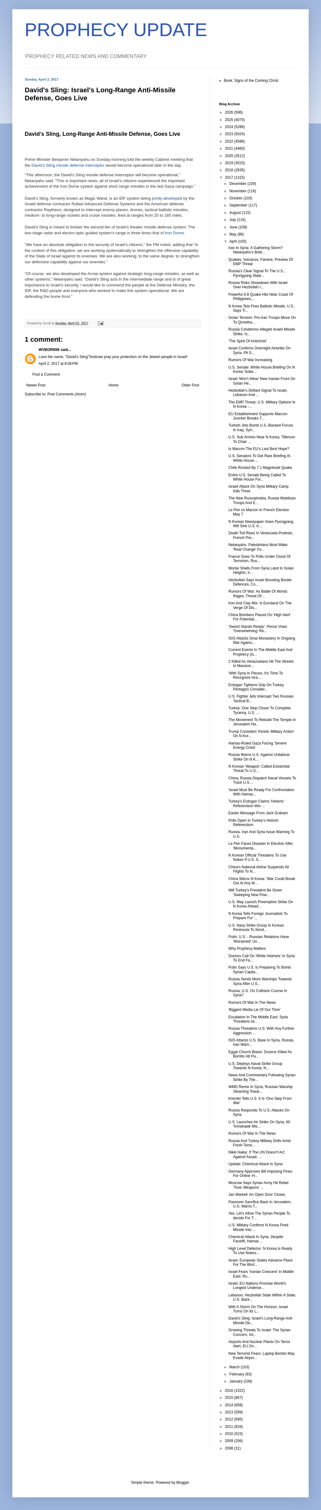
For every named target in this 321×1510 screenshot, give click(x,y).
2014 (229, 1405)
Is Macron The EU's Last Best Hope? (258, 449)
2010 (229, 1434)
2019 (229, 163)
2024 (229, 127)
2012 (229, 1419)
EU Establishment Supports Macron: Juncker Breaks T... (258, 416)
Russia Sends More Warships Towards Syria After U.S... (260, 981)
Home (114, 385)
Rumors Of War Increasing (250, 360)
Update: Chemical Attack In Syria (255, 1164)
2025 (229, 120)
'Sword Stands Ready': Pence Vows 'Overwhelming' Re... (257, 628)
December (238, 183)
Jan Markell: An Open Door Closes (256, 1194)
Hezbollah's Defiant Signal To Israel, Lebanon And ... (258, 392)
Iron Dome (174, 233)
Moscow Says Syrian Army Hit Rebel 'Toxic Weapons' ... (258, 1185)
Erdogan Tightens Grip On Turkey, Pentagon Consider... (256, 687)
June (233, 227)
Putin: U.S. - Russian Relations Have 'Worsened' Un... (258, 939)
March (235, 1367)
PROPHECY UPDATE (116, 29)
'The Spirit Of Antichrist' (247, 341)
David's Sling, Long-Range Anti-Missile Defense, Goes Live (102, 134)
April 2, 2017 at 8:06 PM (58, 363)
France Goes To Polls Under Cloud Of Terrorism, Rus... (259, 558)
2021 (229, 148)
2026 (229, 112)
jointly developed (167, 198)
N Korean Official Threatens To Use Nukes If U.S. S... (257, 857)
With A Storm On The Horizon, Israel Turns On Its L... (258, 1309)
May (233, 234)
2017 (229, 177)
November (238, 191)
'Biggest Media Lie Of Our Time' (254, 1009)
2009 (229, 1441)
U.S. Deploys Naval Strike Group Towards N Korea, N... (255, 1066)
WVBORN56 (49, 350)
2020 (229, 156)
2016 (229, 1390)
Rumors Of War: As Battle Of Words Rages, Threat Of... (257, 593)
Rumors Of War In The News (252, 1002)
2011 (229, 1426)
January (236, 1381)
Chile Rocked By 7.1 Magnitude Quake (260, 467)
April (233, 241)
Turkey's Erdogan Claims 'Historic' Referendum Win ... (256, 803)
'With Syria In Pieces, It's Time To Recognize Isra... (255, 675)
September (238, 205)
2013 (229, 1412)
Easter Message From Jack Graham (258, 813)
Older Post (190, 385)
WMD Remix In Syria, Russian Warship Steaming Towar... (260, 1089)
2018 (229, 170)
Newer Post (35, 385)
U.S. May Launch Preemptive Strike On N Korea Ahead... (260, 904)
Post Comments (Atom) (66, 394)
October (236, 198)
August (235, 213)
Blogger (182, 1482)
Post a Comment (46, 374)
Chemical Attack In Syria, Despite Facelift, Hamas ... (255, 1239)
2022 (229, 141)
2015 (229, 1397)
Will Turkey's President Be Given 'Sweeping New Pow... (255, 892)
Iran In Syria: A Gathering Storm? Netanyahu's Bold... (255, 250)
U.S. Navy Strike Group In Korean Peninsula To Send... (256, 927)
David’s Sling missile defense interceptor (68, 165)
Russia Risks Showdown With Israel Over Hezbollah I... (257, 285)
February (237, 1374)
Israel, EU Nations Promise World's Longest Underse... (257, 1285)
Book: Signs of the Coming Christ (251, 80)
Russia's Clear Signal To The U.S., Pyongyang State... (256, 273)
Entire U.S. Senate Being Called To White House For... (257, 477)
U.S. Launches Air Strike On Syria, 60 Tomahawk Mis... (259, 1124)
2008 (229, 1448)
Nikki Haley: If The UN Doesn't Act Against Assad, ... (256, 1154)
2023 (229, 134)
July (233, 220)
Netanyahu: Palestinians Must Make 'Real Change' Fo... (257, 547)
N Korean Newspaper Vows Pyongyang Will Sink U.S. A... (260, 523)
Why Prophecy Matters (247, 948)
